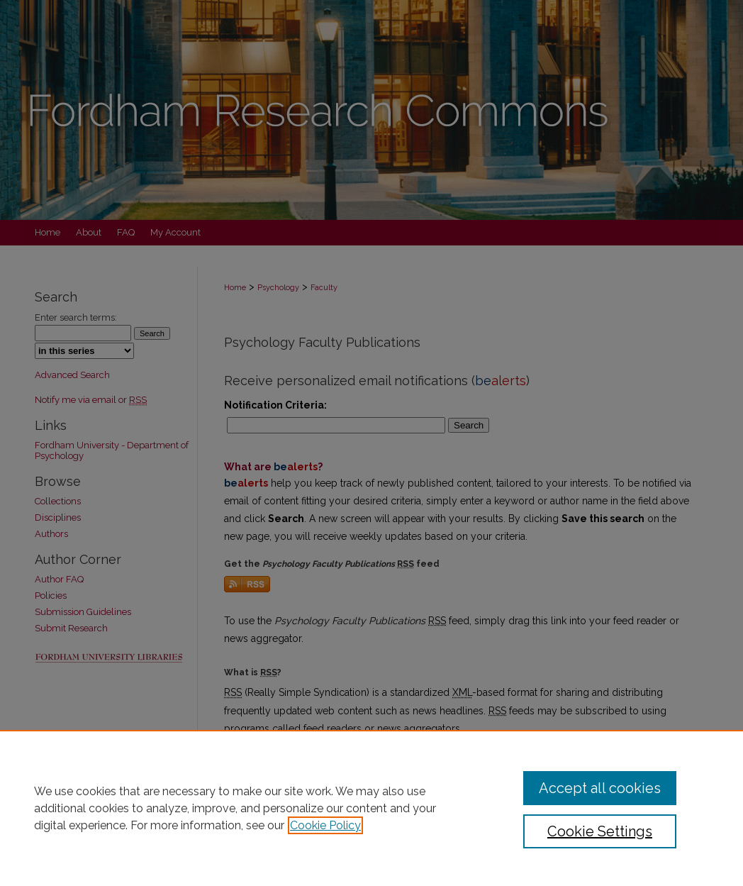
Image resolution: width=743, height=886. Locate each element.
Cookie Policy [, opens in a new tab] (325, 825)
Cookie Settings (599, 831)
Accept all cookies (600, 788)
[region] (371, 808)
